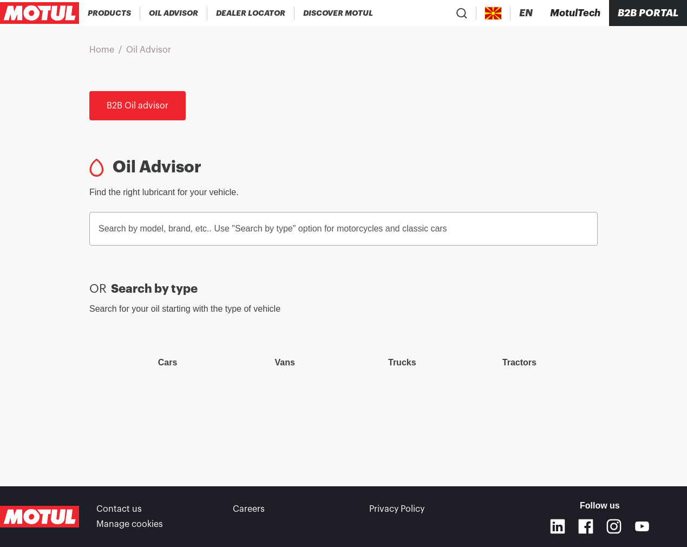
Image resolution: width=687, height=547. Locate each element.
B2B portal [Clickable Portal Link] (648, 13)
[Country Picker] (493, 13)
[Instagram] (613, 526)
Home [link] (101, 50)
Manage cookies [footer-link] (129, 524)
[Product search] (462, 13)
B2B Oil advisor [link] (137, 105)
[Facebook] (585, 526)
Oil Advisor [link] (148, 50)
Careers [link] (249, 509)
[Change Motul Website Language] (526, 13)
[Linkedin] (557, 526)
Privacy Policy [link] (396, 509)
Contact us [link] (119, 509)
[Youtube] (642, 526)
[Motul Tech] (575, 13)
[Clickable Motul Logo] (39, 13)
